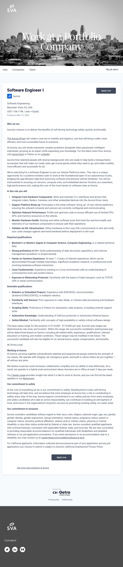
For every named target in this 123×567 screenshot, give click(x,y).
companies (18, 69)
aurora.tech (18, 154)
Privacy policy (53, 500)
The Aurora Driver (16, 138)
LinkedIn (45, 154)
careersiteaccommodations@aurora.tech (62, 437)
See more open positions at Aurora (33, 468)
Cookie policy (67, 500)
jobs (5, 69)
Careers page (18, 375)
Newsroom (28, 378)
